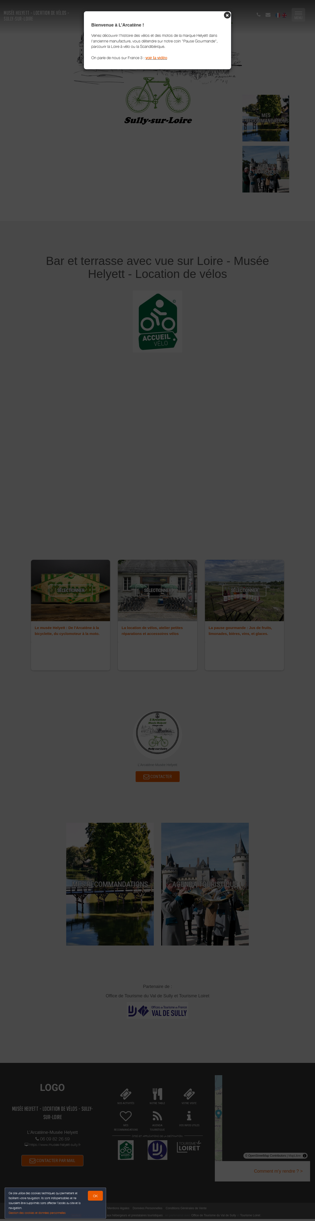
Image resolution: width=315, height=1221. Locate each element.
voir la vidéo (156, 57)
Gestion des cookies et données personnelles (37, 1213)
